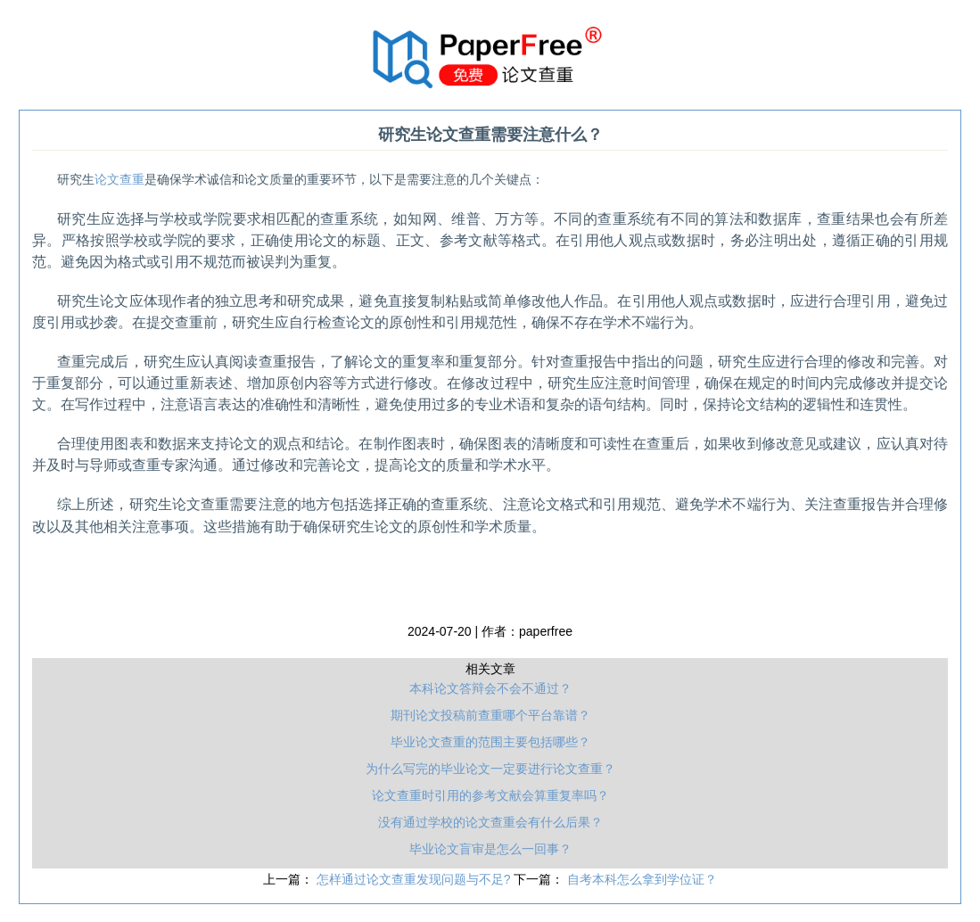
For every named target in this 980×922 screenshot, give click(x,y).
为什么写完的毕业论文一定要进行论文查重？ (490, 768)
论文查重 (119, 179)
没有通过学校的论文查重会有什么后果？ (490, 822)
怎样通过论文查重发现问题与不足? (416, 879)
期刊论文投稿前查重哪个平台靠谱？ (490, 715)
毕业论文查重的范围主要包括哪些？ (490, 742)
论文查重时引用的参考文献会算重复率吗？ (490, 795)
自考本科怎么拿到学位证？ (642, 879)
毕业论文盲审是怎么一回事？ (490, 849)
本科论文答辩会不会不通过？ (490, 688)
